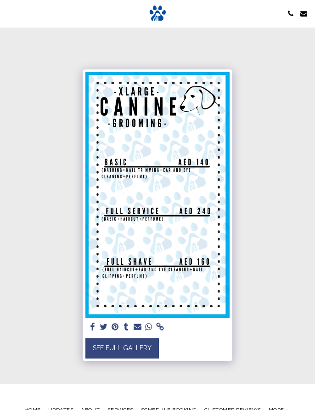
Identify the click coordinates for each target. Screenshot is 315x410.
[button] (10, 13)
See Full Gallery (122, 348)
